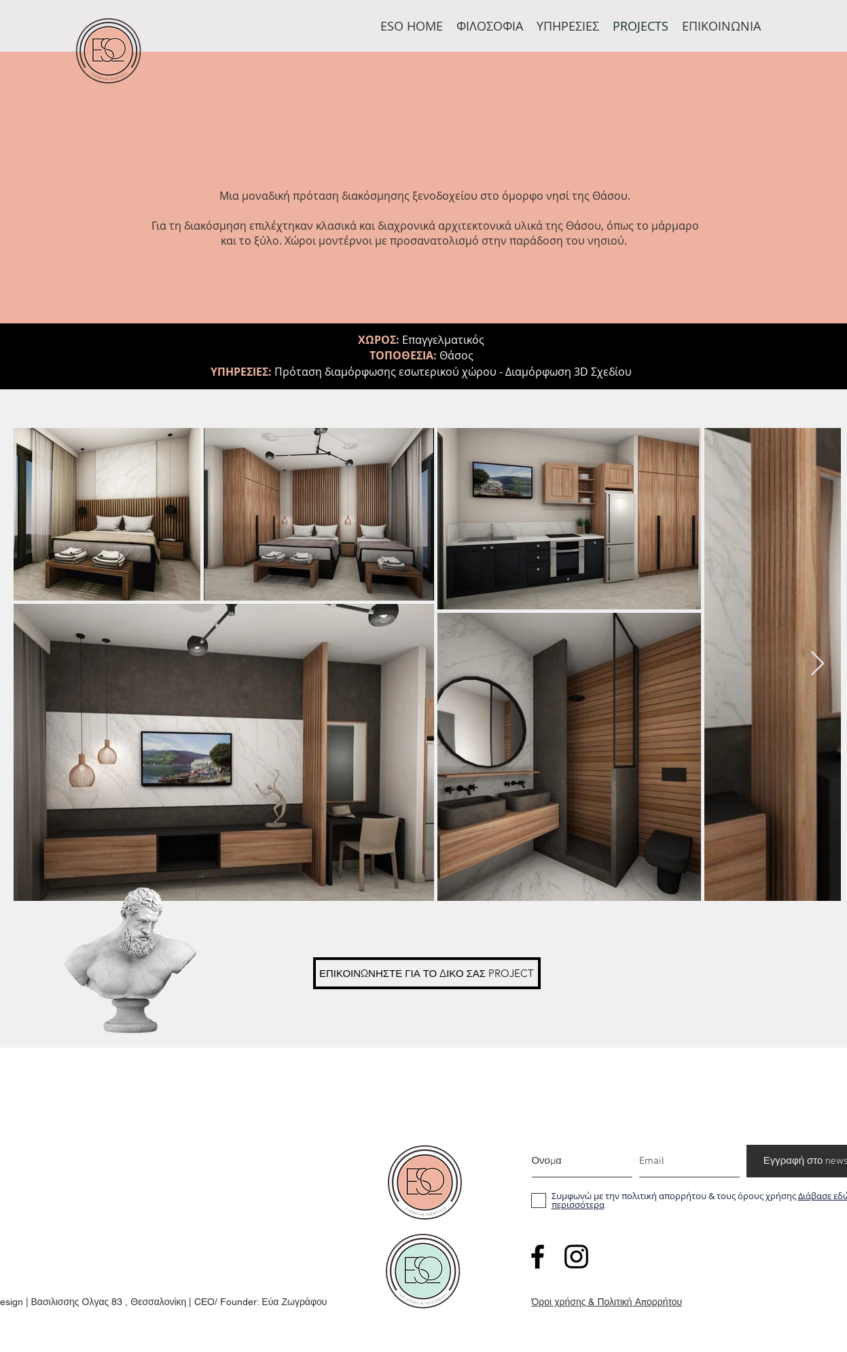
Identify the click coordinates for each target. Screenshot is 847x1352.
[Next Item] (817, 664)
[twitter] (576, 1257)
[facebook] (538, 1257)
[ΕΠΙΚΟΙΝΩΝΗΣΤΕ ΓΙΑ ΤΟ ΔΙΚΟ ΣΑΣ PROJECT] (427, 973)
